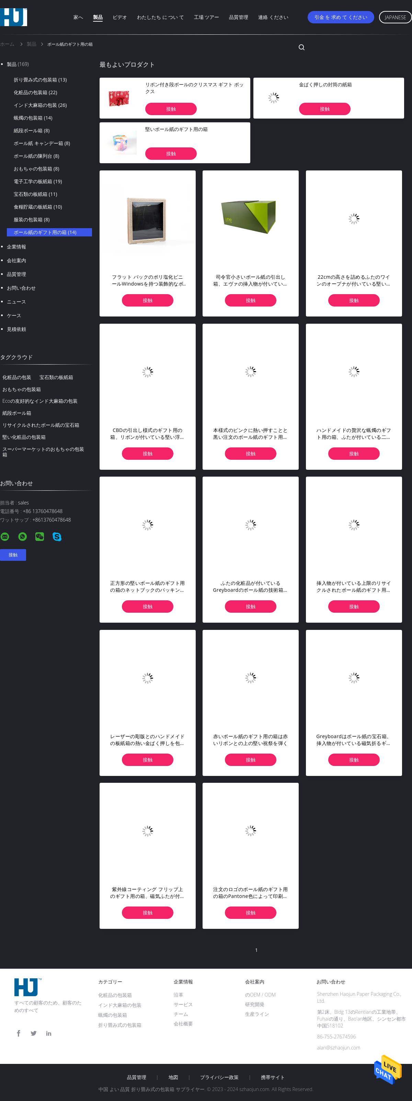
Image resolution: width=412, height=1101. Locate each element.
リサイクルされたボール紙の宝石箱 (40, 425)
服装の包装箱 (31, 219)
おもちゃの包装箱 (36, 169)
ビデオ (120, 17)
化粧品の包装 (16, 377)
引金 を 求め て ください (341, 17)
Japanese (395, 17)
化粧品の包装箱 (35, 92)
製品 (98, 17)
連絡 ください (273, 17)
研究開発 (254, 1004)
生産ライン (257, 1014)
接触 (171, 108)
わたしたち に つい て (160, 17)
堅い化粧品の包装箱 (24, 437)
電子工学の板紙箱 (38, 181)
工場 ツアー (206, 17)
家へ (78, 17)
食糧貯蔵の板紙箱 (38, 207)
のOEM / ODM (260, 994)
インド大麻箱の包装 (40, 105)
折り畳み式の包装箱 (40, 80)
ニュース (16, 301)
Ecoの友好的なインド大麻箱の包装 (40, 401)
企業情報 (16, 246)
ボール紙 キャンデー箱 (42, 143)
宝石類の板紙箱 (35, 194)
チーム (181, 1014)
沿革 (178, 994)
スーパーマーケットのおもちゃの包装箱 (43, 452)
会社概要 (183, 1023)
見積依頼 (16, 329)
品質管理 (238, 17)
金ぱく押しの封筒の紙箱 (325, 84)
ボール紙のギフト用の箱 (45, 232)
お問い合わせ (21, 288)
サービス (183, 1004)
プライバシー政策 (219, 1077)
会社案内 (16, 260)
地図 (173, 1077)
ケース (14, 315)
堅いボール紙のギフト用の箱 (176, 129)
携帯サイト (273, 1077)
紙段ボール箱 (31, 130)
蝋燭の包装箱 (33, 118)
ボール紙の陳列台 (36, 156)
